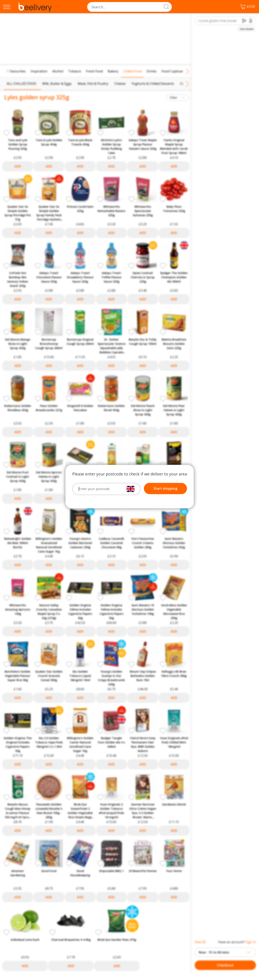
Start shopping (165, 488)
